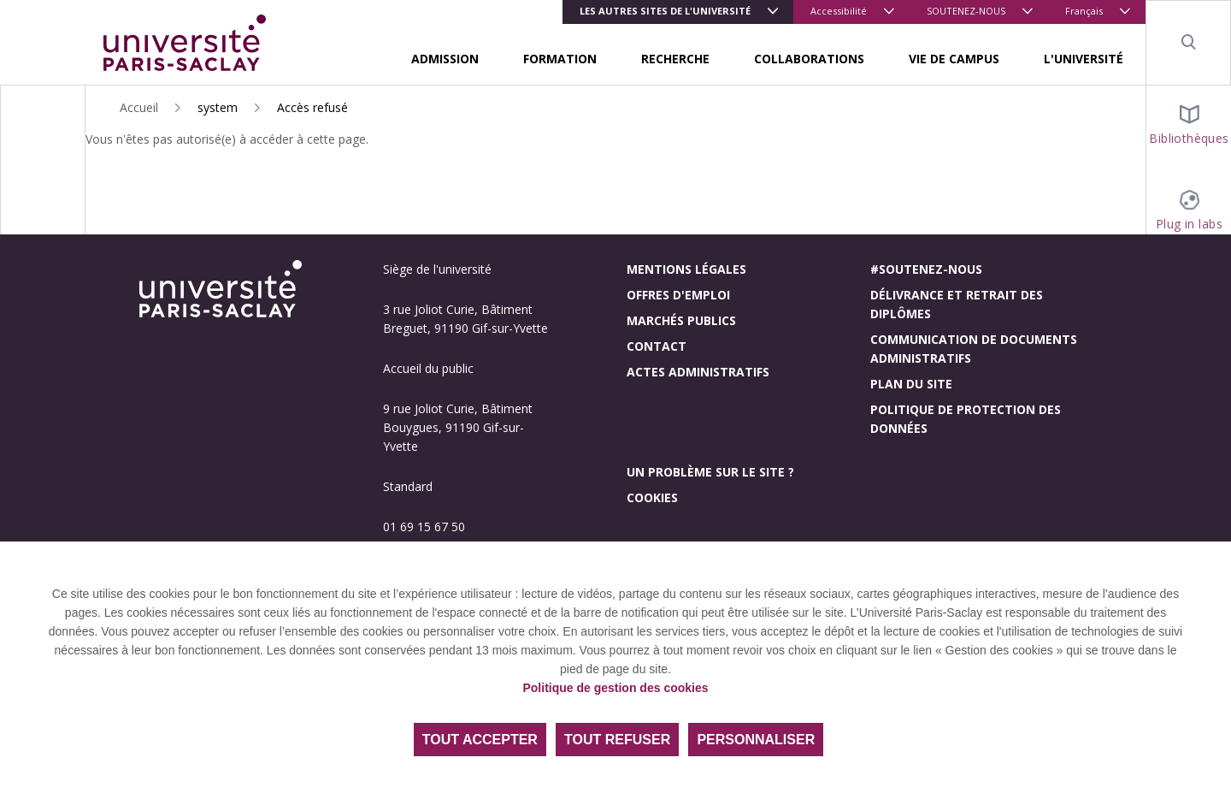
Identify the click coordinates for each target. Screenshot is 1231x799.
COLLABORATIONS (809, 58)
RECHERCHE (675, 58)
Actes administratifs (698, 372)
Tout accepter (480, 739)
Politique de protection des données (965, 418)
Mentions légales (686, 269)
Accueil (139, 107)
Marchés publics (681, 320)
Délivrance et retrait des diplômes (956, 304)
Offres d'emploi (678, 295)
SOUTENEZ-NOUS (966, 10)
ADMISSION (445, 58)
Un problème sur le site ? (710, 472)
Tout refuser (617, 739)
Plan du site (911, 384)
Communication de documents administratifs (973, 348)
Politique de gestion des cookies (615, 688)
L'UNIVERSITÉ (1083, 58)
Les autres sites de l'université (665, 10)
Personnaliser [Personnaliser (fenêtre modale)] (756, 739)
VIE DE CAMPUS (954, 58)
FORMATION (560, 58)
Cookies (652, 497)
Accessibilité (838, 10)
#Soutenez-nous (926, 269)
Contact (656, 346)
